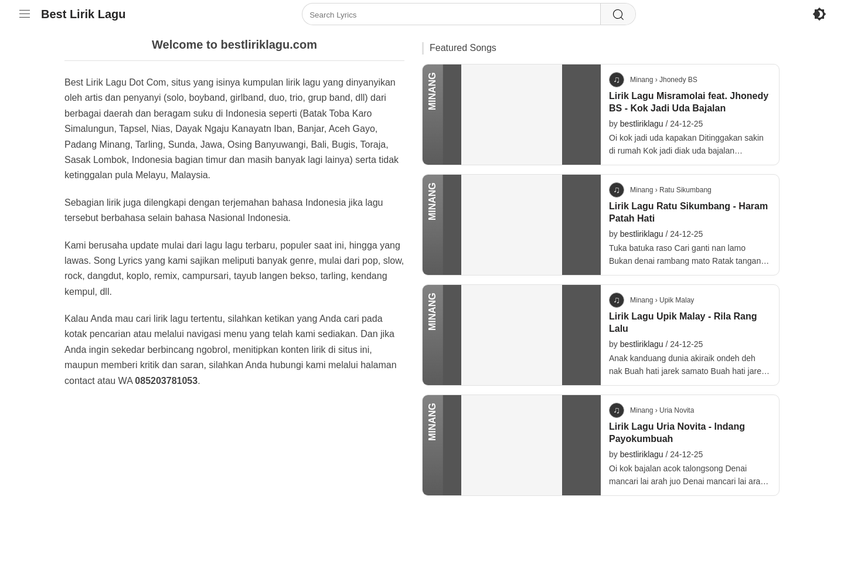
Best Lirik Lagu (83, 14)
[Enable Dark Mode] (819, 14)
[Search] (617, 15)
